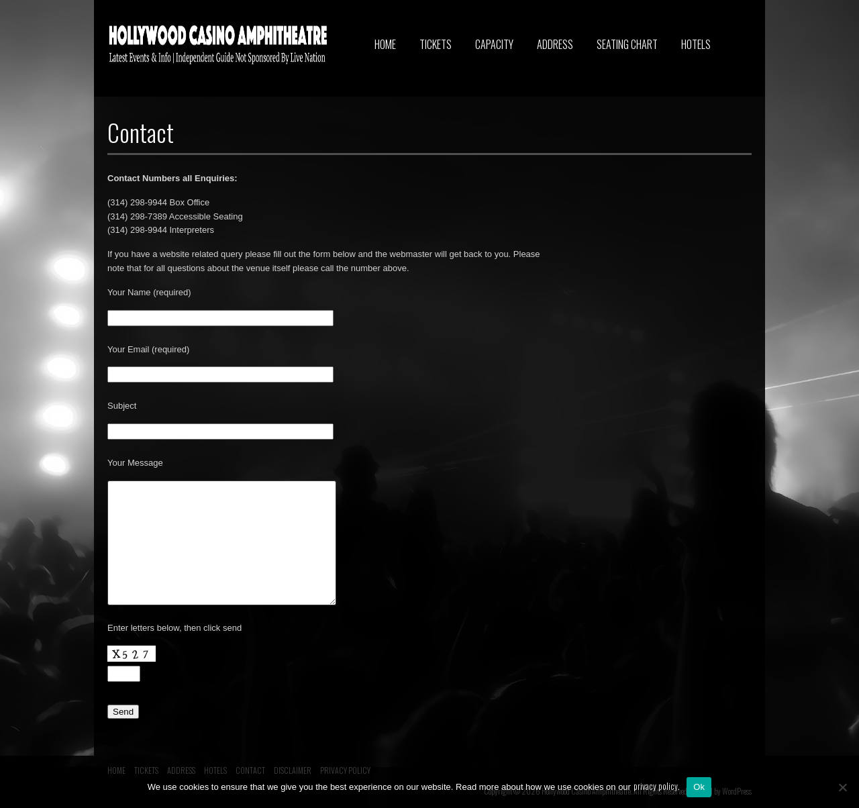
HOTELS (696, 44)
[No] (842, 787)
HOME (385, 44)
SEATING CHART (627, 44)
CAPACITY (494, 44)
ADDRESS (555, 44)
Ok (699, 787)
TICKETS (435, 44)
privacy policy (656, 786)
